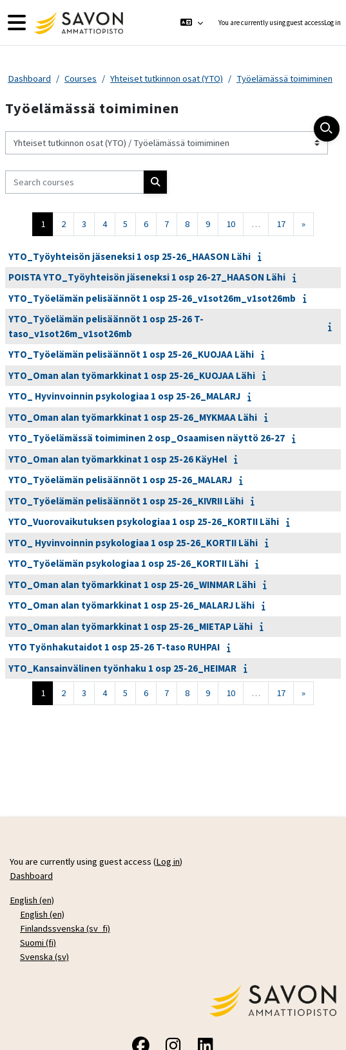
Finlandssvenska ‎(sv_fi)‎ (65, 928)
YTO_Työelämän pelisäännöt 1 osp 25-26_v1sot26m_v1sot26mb (152, 298)
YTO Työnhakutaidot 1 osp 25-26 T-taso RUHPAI (114, 647)
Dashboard (29, 78)
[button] (191, 22)
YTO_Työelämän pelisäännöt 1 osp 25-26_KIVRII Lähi (126, 501)
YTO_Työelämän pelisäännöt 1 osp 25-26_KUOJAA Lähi (131, 354)
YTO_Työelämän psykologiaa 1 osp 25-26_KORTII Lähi (128, 563)
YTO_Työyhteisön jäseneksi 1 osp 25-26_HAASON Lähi (129, 256)
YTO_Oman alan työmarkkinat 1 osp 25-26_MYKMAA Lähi (132, 417)
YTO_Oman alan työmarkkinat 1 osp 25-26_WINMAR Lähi (132, 584)
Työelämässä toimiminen (284, 78)
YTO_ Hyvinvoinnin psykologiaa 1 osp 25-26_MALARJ (124, 396)
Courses (80, 78)
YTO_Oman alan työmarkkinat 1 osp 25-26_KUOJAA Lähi (131, 375)
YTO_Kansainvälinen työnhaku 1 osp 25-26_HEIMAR (122, 668)
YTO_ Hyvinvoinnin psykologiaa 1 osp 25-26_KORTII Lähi (133, 543)
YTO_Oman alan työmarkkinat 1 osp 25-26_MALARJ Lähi (131, 605)
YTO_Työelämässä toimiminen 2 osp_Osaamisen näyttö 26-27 (146, 438)
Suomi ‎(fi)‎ (38, 942)
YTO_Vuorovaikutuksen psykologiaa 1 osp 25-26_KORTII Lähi (143, 521)
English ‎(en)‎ (32, 900)
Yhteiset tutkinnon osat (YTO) (166, 78)
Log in (332, 22)
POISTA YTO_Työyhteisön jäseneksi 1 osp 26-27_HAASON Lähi (146, 277)
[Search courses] (74, 182)
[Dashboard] (77, 23)
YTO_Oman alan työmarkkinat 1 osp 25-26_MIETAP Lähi (130, 626)
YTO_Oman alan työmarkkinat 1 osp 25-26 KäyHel (117, 459)
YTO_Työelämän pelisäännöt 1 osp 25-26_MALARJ (120, 480)
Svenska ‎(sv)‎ (44, 957)
